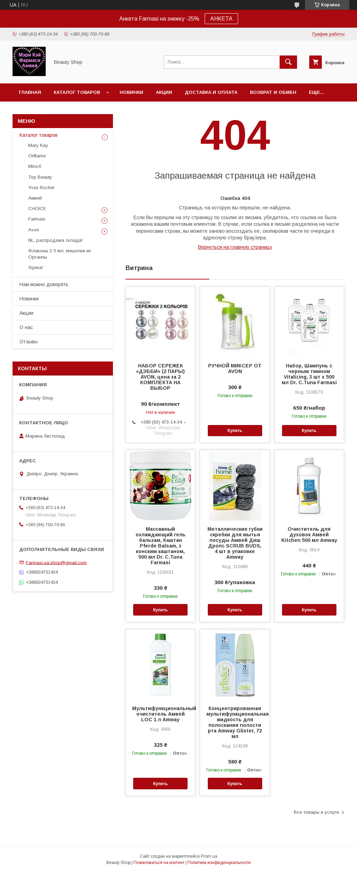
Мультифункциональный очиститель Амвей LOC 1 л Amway (160, 714)
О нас (26, 327)
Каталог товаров (77, 92)
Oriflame (37, 155)
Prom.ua (209, 856)
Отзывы (29, 341)
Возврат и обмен (273, 92)
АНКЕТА (221, 19)
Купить (235, 430)
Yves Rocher (41, 187)
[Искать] (288, 62)
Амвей (35, 198)
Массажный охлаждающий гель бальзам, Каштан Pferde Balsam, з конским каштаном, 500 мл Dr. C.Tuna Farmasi (160, 545)
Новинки (131, 92)
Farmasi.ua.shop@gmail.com (56, 562)
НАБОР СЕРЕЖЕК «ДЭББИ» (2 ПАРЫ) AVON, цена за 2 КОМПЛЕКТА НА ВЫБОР (160, 377)
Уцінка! (35, 267)
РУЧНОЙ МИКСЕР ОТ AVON (234, 368)
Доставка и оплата (211, 92)
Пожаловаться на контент (159, 862)
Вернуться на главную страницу (235, 247)
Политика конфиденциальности (219, 862)
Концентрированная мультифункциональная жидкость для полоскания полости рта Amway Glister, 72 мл (234, 722)
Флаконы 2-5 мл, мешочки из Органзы (59, 254)
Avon (33, 229)
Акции (164, 92)
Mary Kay (38, 145)
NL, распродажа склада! (55, 240)
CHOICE (37, 208)
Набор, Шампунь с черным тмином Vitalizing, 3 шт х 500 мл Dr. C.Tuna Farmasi (309, 374)
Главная (30, 92)
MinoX (34, 166)
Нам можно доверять (44, 284)
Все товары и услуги (316, 812)
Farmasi (36, 219)
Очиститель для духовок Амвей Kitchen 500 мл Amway (309, 534)
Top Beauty (40, 177)
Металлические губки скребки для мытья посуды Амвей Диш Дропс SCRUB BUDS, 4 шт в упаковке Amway (235, 543)
